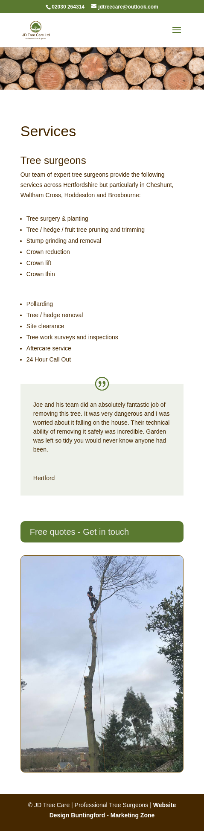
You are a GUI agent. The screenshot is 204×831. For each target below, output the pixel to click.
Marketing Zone (132, 815)
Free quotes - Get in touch (79, 532)
